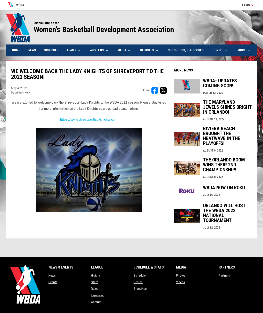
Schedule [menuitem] (51, 50)
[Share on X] (163, 90)
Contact (96, 302)
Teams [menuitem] (74, 50)
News (52, 275)
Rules (94, 288)
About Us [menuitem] (99, 50)
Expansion (97, 295)
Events (52, 282)
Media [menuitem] (125, 50)
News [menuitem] (32, 50)
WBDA (16, 5)
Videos (180, 282)
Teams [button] (247, 5)
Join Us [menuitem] (220, 50)
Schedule (140, 275)
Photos (180, 275)
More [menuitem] (244, 50)
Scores (138, 282)
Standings (140, 288)
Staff (94, 282)
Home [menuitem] (16, 50)
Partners (224, 275)
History (95, 275)
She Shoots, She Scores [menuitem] (186, 50)
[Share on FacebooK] (154, 90)
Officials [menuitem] (150, 50)
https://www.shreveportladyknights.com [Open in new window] (88, 119)
